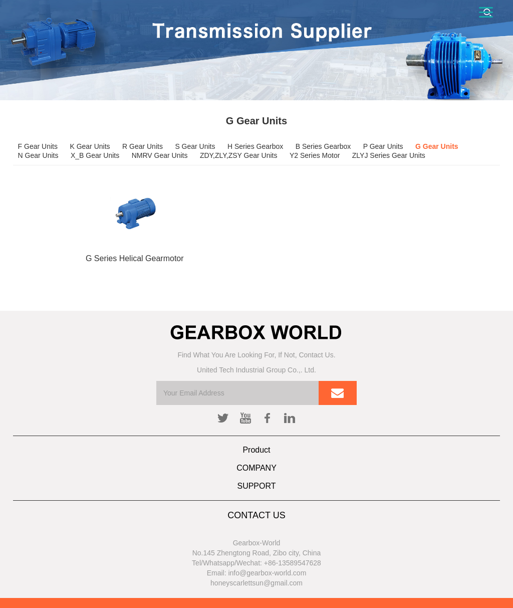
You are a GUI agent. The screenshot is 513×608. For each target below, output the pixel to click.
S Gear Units (195, 146)
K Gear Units (90, 146)
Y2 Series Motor (315, 155)
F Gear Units (38, 146)
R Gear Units (142, 146)
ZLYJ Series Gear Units (388, 155)
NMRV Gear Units (160, 155)
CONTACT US (256, 515)
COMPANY (256, 468)
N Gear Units (38, 155)
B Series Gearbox (323, 146)
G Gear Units (436, 146)
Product (256, 450)
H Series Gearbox (255, 146)
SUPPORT (256, 486)
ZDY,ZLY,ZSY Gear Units (239, 155)
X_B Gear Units (95, 155)
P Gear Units (383, 146)
